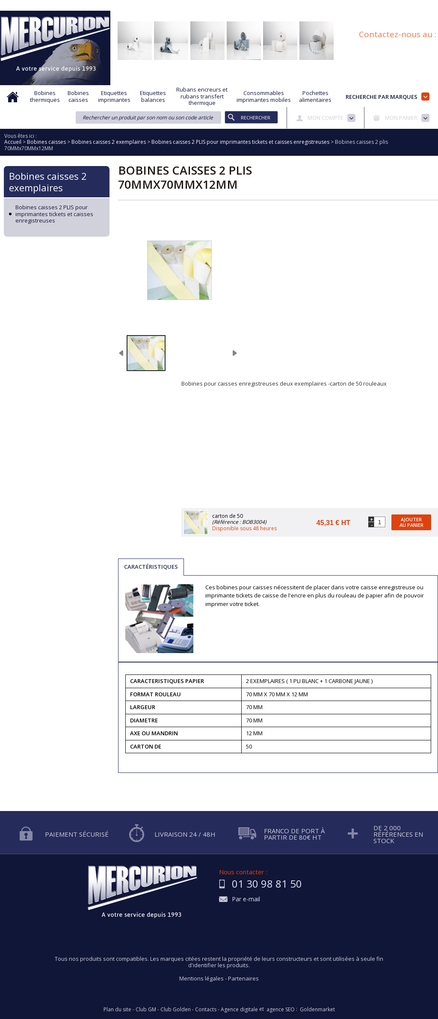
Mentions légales (201, 978)
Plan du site (424, 6)
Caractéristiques (151, 566)
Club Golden (175, 1010)
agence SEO (280, 1010)
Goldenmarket (317, 1010)
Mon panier (401, 118)
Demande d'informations (186, 6)
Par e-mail (246, 899)
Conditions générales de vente (337, 6)
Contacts (205, 1010)
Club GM (146, 1010)
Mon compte (325, 118)
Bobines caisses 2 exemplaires (48, 181)
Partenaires (243, 978)
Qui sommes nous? (61, 6)
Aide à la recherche (120, 6)
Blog (392, 6)
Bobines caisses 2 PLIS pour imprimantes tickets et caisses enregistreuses (54, 214)
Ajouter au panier (411, 522)
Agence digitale (239, 1010)
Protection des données (259, 6)
